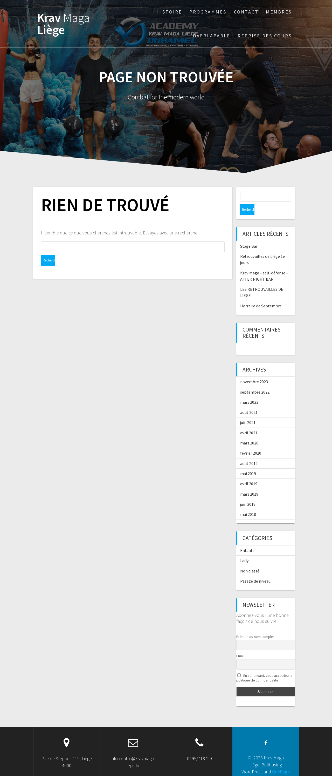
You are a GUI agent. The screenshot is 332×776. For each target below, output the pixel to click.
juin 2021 (247, 411)
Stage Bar (249, 235)
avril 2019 (248, 472)
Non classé (249, 560)
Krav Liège (63, 24)
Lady (244, 549)
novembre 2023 (254, 370)
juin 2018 (247, 493)
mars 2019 (249, 483)
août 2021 (249, 401)
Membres (279, 12)
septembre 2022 (254, 381)
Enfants (247, 539)
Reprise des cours (265, 36)
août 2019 (249, 452)
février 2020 (250, 442)
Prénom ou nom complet (255, 625)
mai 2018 (248, 503)
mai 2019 (248, 462)
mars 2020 (249, 432)
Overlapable (211, 36)
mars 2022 (249, 391)
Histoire (169, 12)
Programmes (207, 12)
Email (240, 645)
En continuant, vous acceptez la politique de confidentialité (264, 667)
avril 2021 (248, 421)
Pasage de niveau (255, 570)
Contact (246, 12)
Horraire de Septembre (261, 295)
